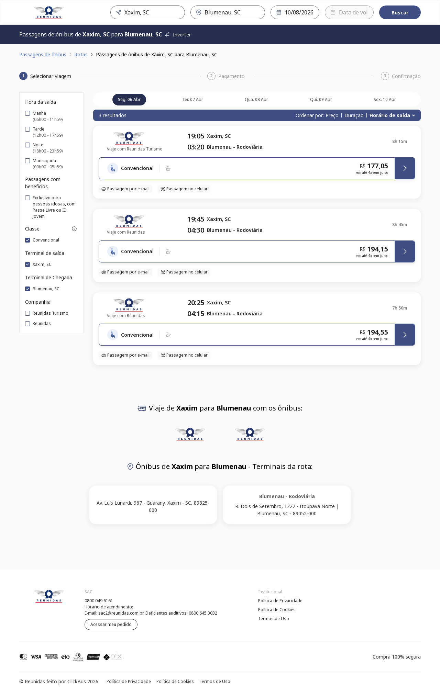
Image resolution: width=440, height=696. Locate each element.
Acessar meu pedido (111, 624)
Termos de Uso (273, 618)
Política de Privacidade (280, 601)
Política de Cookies (277, 610)
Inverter (178, 34)
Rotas (81, 54)
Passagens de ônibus (42, 54)
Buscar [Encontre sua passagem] (400, 12)
